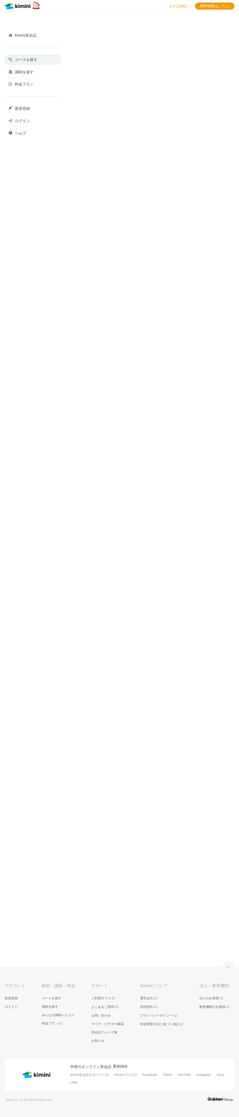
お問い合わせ (101, 1015)
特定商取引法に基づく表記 (161, 1024)
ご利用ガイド (103, 998)
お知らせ (97, 1041)
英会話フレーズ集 (104, 1032)
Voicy (220, 1075)
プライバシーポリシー (158, 1015)
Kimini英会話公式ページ (89, 1075)
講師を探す (50, 1006)
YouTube (184, 1075)
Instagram (203, 1075)
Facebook (149, 1075)
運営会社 (148, 998)
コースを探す (51, 998)
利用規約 (148, 1007)
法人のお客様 (211, 998)
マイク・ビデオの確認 (107, 1024)
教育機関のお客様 (214, 1007)
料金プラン (52, 1023)
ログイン (11, 1006)
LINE (73, 1082)
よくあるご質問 (104, 1007)
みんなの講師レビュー (58, 1015)
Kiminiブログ (126, 1075)
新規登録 (11, 998)
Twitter (167, 1075)
